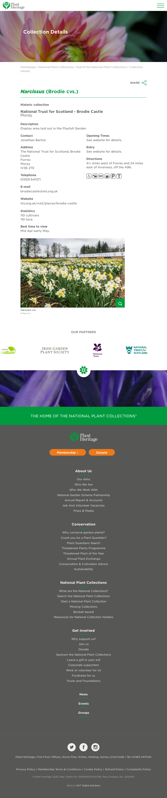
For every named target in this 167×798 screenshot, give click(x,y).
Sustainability (83, 569)
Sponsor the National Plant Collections (83, 654)
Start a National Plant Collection (83, 601)
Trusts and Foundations (83, 680)
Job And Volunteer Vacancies (83, 505)
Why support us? (83, 638)
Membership (67, 452)
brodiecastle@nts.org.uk (39, 191)
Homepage (27, 67)
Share (138, 82)
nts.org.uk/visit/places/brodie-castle (48, 203)
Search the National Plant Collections (101, 67)
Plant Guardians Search (83, 543)
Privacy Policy (25, 769)
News (83, 694)
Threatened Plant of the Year (83, 553)
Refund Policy (114, 769)
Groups (83, 712)
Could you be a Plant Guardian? (83, 537)
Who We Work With (83, 489)
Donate (101, 452)
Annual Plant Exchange (83, 558)
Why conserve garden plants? (83, 532)
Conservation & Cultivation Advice (83, 564)
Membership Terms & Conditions (59, 769)
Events (83, 703)
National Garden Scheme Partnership (83, 495)
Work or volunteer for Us (83, 670)
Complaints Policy (139, 769)
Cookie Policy (93, 769)
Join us (83, 644)
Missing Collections (83, 606)
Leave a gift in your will (83, 659)
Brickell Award (83, 611)
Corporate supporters (83, 665)
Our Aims (83, 479)
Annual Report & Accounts (84, 500)
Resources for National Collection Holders (83, 617)
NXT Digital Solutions (88, 785)
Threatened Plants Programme (83, 548)
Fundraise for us (83, 675)
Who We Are (83, 484)
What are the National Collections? (83, 591)
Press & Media (84, 510)
